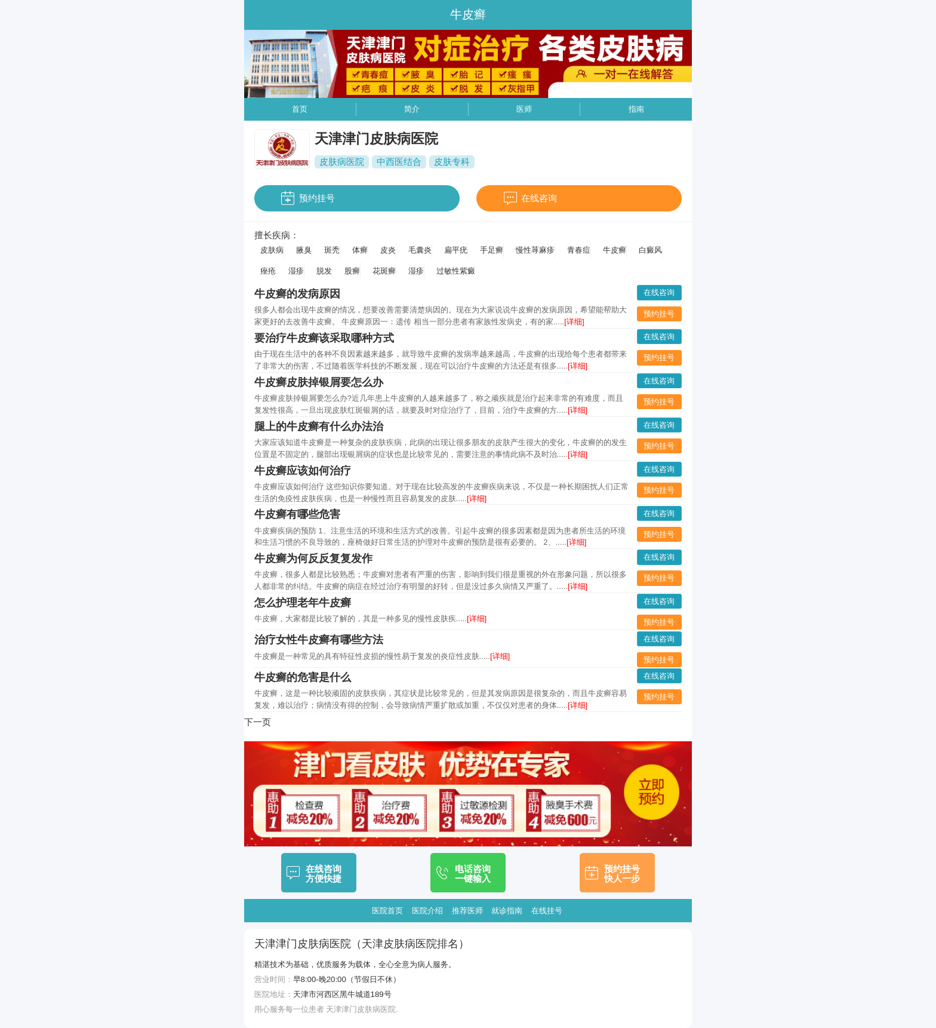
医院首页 (387, 910)
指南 (636, 109)
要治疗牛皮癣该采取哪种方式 (324, 338)
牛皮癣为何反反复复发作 (313, 558)
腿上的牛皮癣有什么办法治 (318, 426)
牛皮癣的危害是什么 (302, 677)
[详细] (574, 321)
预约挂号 (317, 198)
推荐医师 (467, 910)
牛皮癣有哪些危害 (297, 514)
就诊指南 (506, 910)
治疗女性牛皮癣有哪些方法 (318, 640)
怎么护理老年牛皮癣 (302, 603)
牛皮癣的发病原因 (297, 294)
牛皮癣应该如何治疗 (302, 471)
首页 (299, 109)
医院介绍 (427, 910)
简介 (412, 109)
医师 (524, 109)
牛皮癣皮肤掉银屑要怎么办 (318, 382)
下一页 (257, 722)
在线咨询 (539, 198)
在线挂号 (546, 910)
